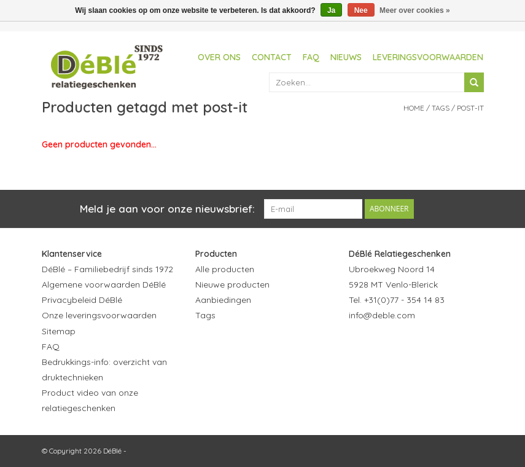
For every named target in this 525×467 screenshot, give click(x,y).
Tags (440, 107)
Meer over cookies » (414, 10)
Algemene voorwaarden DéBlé (104, 284)
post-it (470, 107)
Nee (361, 10)
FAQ (311, 57)
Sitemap (59, 331)
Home (413, 107)
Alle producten (224, 269)
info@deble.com (382, 315)
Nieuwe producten (232, 284)
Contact (272, 57)
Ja (331, 10)
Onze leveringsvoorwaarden (99, 315)
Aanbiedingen (223, 299)
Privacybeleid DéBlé (82, 299)
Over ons (219, 57)
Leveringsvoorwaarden (428, 57)
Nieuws (346, 57)
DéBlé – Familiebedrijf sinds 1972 (107, 269)
